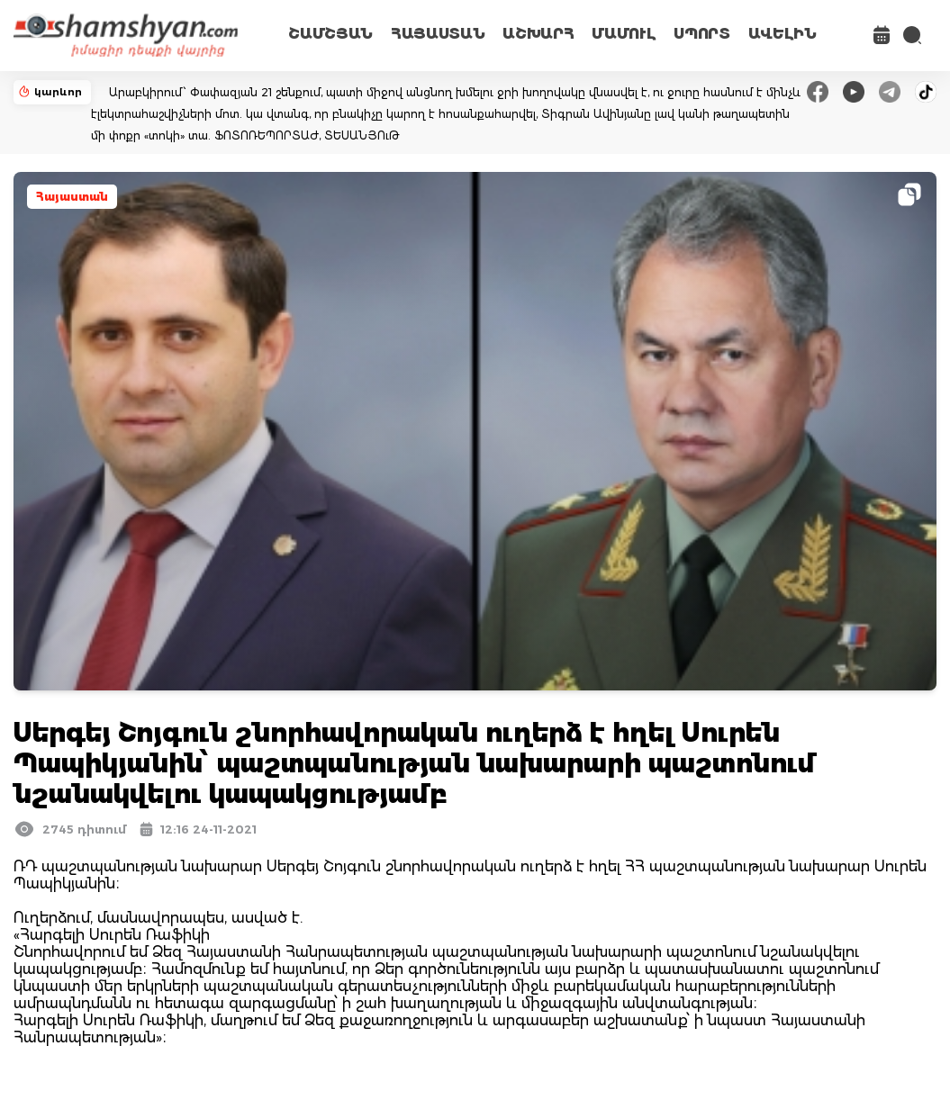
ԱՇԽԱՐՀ (538, 33)
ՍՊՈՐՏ (701, 33)
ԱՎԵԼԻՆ (782, 33)
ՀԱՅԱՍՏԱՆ (437, 33)
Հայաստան (72, 196)
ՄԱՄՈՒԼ (624, 33)
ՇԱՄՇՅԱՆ (330, 33)
